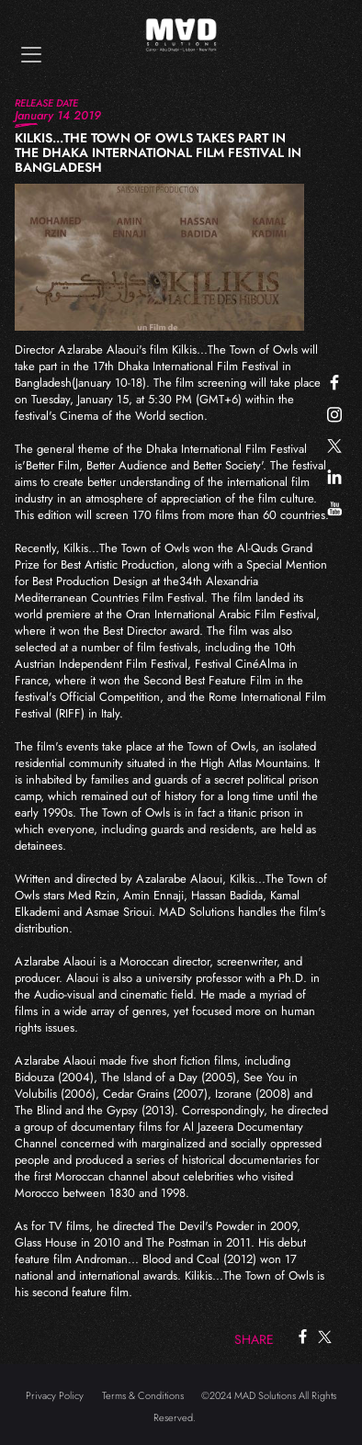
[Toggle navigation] (31, 55)
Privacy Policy (55, 1395)
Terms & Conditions (143, 1395)
